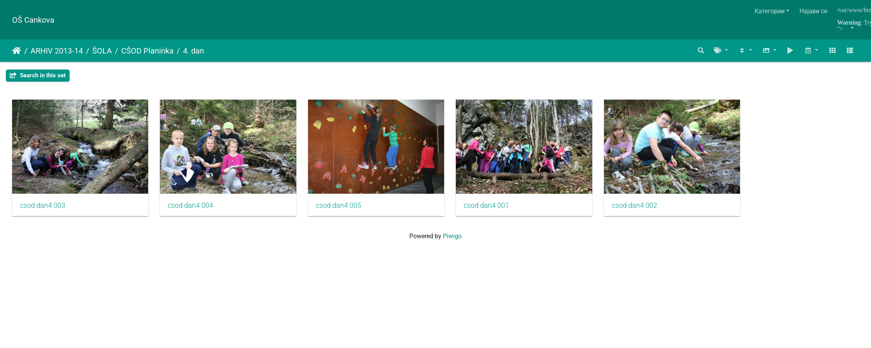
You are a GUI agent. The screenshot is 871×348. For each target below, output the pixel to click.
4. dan (193, 50)
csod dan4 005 (350, 210)
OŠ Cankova (33, 20)
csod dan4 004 (196, 210)
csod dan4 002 (658, 210)
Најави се (813, 11)
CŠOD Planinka (147, 50)
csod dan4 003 (42, 210)
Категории (770, 11)
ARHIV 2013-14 (56, 50)
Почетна (16, 51)
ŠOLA (102, 50)
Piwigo (452, 240)
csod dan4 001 (504, 210)
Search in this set (38, 75)
